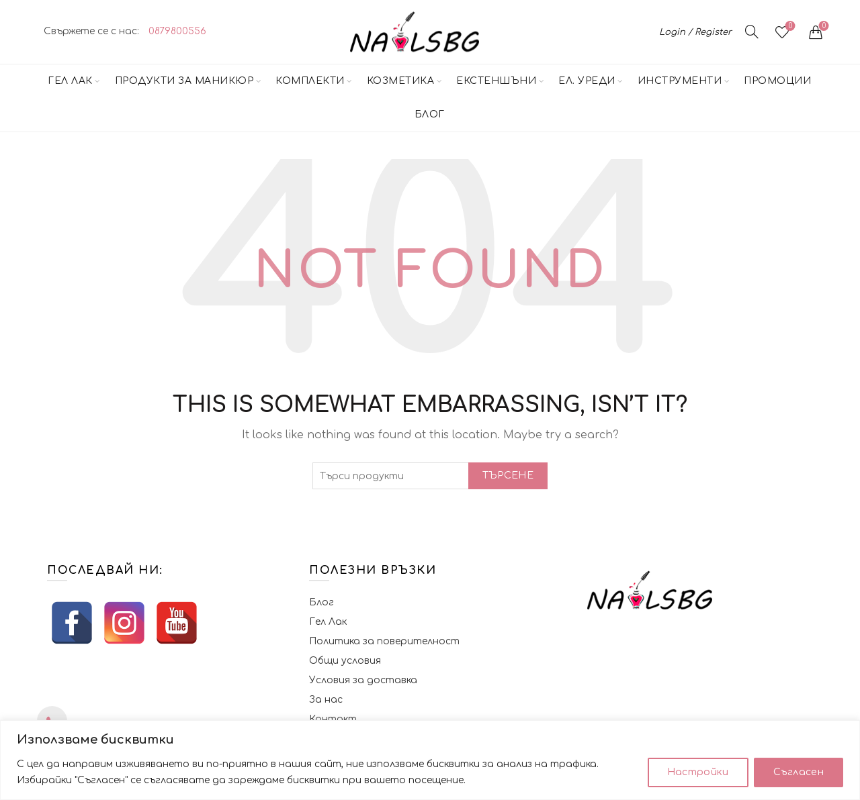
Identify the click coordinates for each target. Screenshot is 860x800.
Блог (430, 114)
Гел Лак (70, 81)
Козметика (401, 81)
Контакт (333, 719)
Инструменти (680, 81)
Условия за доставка (363, 680)
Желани (789, 26)
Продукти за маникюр (184, 81)
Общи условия (345, 661)
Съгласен (798, 772)
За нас (326, 700)
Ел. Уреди (586, 81)
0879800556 (177, 31)
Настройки (698, 772)
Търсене (507, 475)
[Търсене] (752, 31)
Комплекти (310, 81)
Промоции (777, 81)
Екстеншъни (496, 81)
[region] (430, 760)
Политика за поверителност (384, 641)
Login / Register (695, 32)
